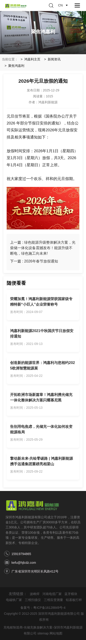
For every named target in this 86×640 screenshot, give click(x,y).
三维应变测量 (53, 600)
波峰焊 (34, 594)
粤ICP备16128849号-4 (49, 607)
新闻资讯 (54, 59)
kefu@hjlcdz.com (23, 562)
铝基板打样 (74, 600)
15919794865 (21, 554)
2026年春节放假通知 (41, 261)
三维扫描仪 (33, 600)
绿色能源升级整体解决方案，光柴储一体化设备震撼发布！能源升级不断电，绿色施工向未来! (42, 247)
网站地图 (56, 633)
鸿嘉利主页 (32, 59)
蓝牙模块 (70, 594)
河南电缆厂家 (52, 594)
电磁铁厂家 (14, 600)
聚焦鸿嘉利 (16, 66)
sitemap (43, 633)
